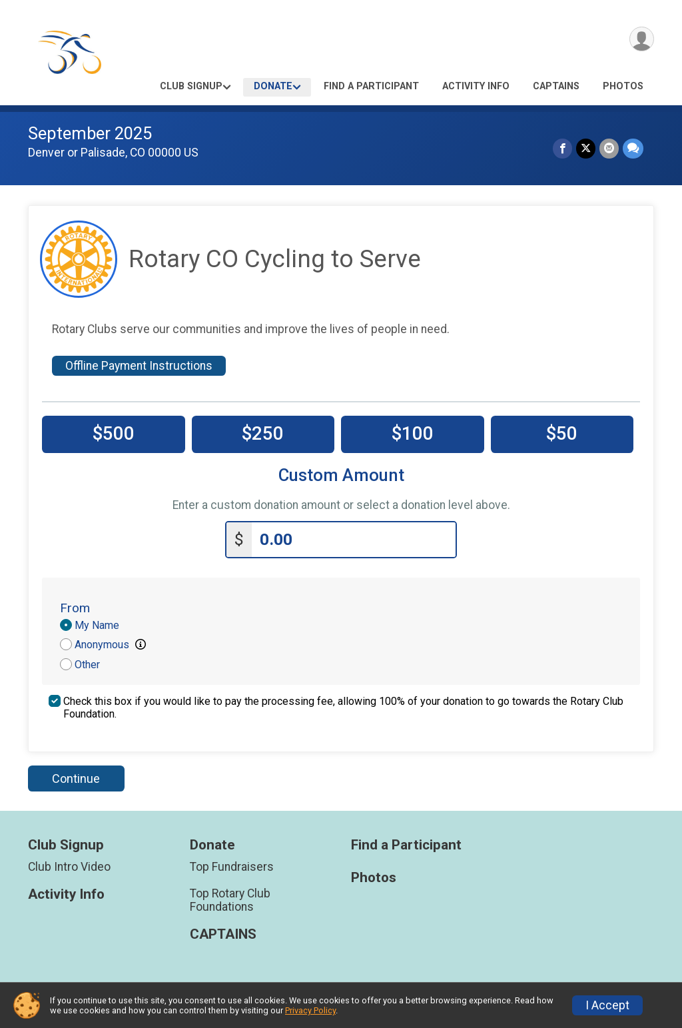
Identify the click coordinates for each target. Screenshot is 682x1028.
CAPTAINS (556, 86)
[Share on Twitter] (585, 148)
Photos (623, 86)
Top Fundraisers (232, 866)
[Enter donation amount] (354, 540)
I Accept (607, 1005)
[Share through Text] (633, 148)
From (75, 608)
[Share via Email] (609, 148)
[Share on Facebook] (562, 148)
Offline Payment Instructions (138, 365)
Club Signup (191, 86)
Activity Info (476, 86)
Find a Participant (371, 86)
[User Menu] (641, 39)
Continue (76, 778)
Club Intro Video (69, 866)
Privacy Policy (310, 1010)
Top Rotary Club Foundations (230, 900)
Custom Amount (341, 475)
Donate (273, 86)
